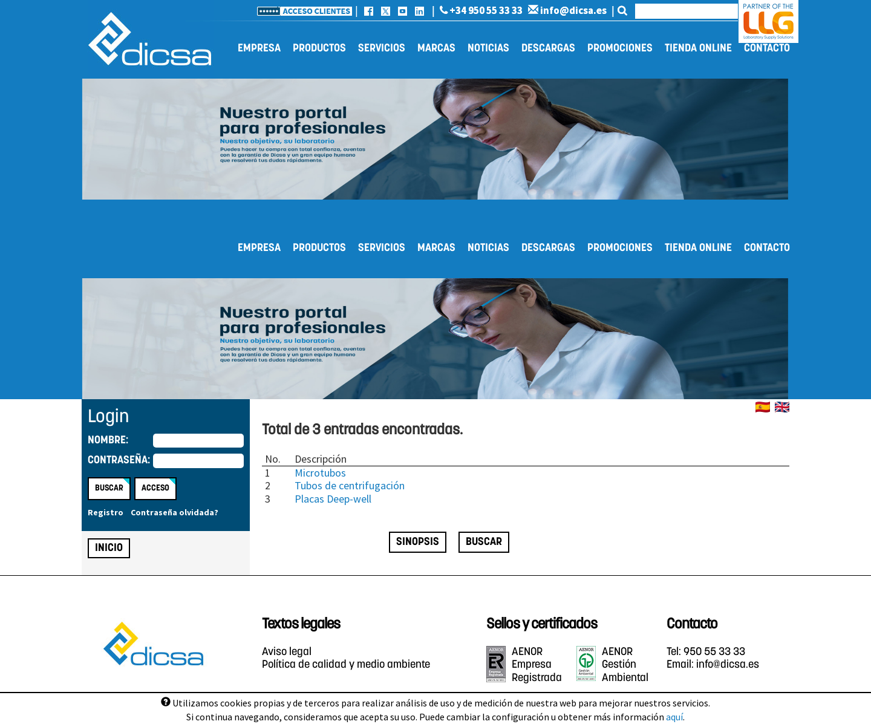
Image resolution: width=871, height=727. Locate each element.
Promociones (620, 48)
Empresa (259, 48)
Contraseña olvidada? (174, 512)
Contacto (767, 48)
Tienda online (698, 48)
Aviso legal (287, 652)
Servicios (381, 48)
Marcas (436, 48)
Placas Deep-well (333, 499)
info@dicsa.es (567, 10)
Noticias (488, 48)
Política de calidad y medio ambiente (346, 665)
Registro (105, 512)
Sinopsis (417, 542)
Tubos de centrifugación (350, 485)
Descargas (548, 48)
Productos (319, 48)
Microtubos (320, 473)
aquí (674, 717)
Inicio (109, 548)
